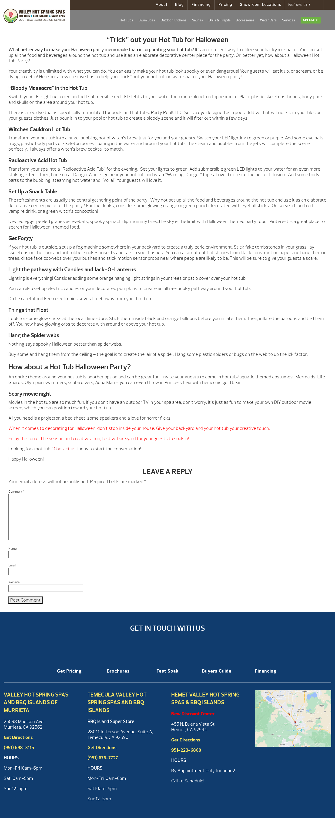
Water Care (268, 20)
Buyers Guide (216, 671)
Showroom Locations (260, 4)
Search (318, 5)
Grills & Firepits (219, 20)
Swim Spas (147, 20)
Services (288, 20)
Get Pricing (69, 671)
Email (12, 565)
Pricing (225, 4)
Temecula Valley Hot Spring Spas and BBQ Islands (117, 702)
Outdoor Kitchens (173, 20)
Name (12, 549)
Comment (16, 492)
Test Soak (168, 671)
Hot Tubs (126, 20)
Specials (310, 20)
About (161, 4)
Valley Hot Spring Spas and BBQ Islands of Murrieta (36, 702)
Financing (201, 4)
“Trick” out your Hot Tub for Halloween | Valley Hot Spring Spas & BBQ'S (35, 15)
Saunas (197, 20)
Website (14, 582)
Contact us (65, 449)
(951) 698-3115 (299, 5)
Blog (179, 4)
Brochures (118, 671)
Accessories (245, 20)
